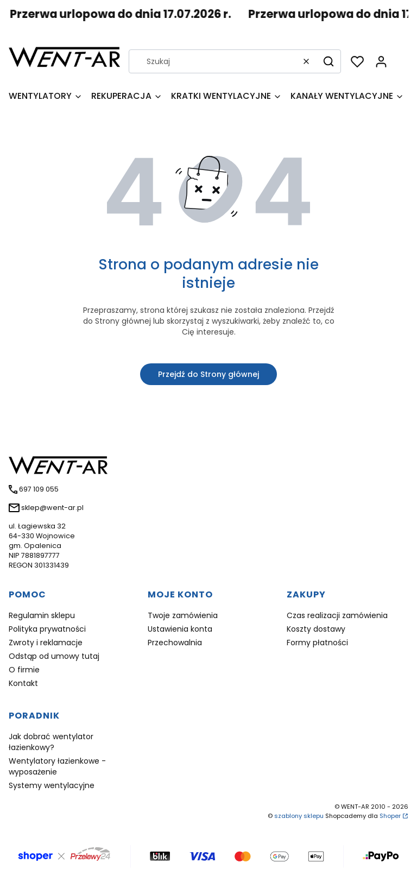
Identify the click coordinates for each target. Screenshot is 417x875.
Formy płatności (317, 642)
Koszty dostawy (316, 629)
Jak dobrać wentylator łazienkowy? (51, 742)
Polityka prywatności (47, 629)
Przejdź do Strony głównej (208, 374)
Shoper (390, 815)
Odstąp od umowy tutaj (54, 656)
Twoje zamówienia (183, 615)
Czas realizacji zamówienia (337, 615)
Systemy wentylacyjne (51, 785)
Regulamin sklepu (42, 615)
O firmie (24, 669)
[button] (328, 61)
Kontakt (23, 683)
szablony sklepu (299, 815)
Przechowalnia (175, 642)
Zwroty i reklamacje (46, 642)
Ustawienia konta (180, 629)
